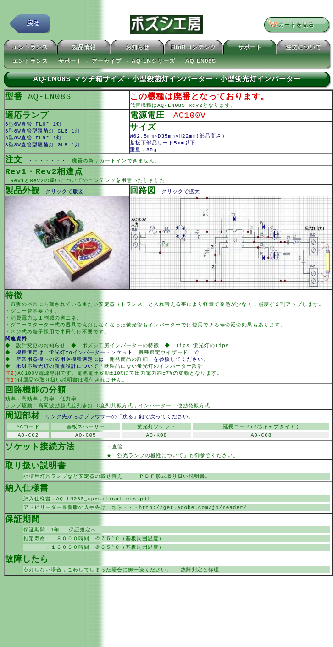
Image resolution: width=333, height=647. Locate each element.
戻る (33, 25)
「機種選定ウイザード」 (164, 362)
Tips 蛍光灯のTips (205, 355)
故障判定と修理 (200, 591)
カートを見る (293, 25)
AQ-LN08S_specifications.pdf (103, 517)
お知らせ (138, 48)
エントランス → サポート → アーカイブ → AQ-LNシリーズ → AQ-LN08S (114, 62)
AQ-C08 (261, 450)
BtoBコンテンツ (193, 48)
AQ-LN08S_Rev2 (180, 107)
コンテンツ (102, 185)
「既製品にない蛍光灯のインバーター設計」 (155, 377)
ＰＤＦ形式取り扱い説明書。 (175, 493)
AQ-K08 (156, 450)
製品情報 (84, 48)
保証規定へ (79, 549)
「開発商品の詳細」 (130, 369)
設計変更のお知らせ (42, 355)
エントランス (30, 48)
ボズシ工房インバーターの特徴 (122, 355)
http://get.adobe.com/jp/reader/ (193, 526)
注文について (304, 48)
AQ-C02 (28, 450)
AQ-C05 (85, 450)
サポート (250, 48)
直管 (131, 462)
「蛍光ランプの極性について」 (150, 472)
